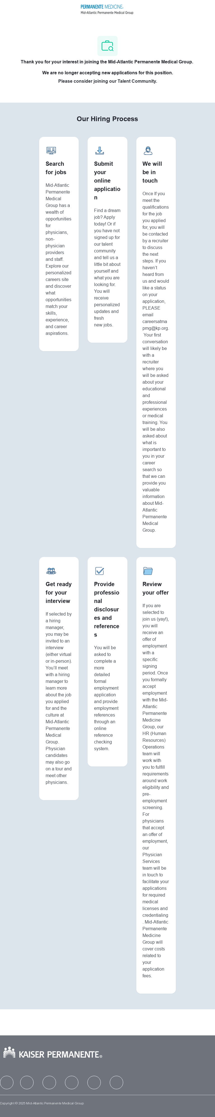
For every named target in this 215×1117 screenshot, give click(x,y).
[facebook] (6, 1082)
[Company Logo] (107, 8)
